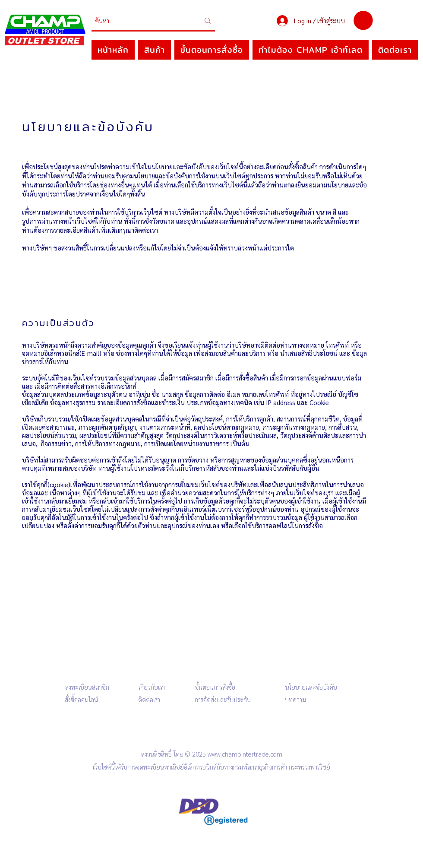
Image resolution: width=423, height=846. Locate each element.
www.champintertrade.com (245, 754)
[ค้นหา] (140, 20)
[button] (363, 20)
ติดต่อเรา (149, 699)
